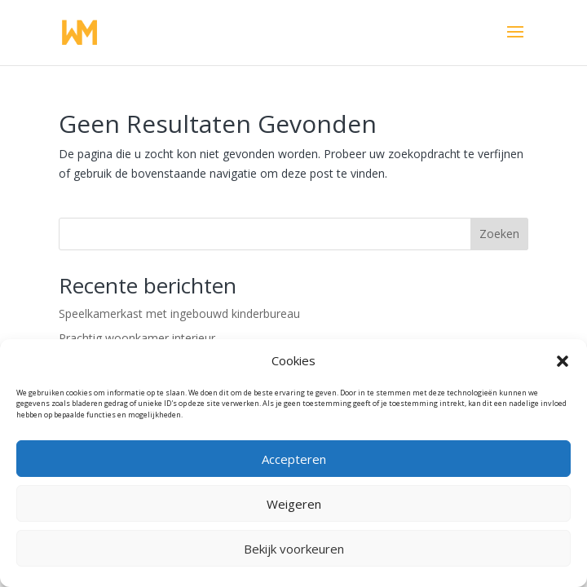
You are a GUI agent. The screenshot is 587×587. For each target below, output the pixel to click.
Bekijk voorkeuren (294, 549)
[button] (562, 361)
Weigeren (294, 504)
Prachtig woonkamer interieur (137, 338)
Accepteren (294, 459)
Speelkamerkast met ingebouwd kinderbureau (179, 313)
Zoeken (499, 233)
